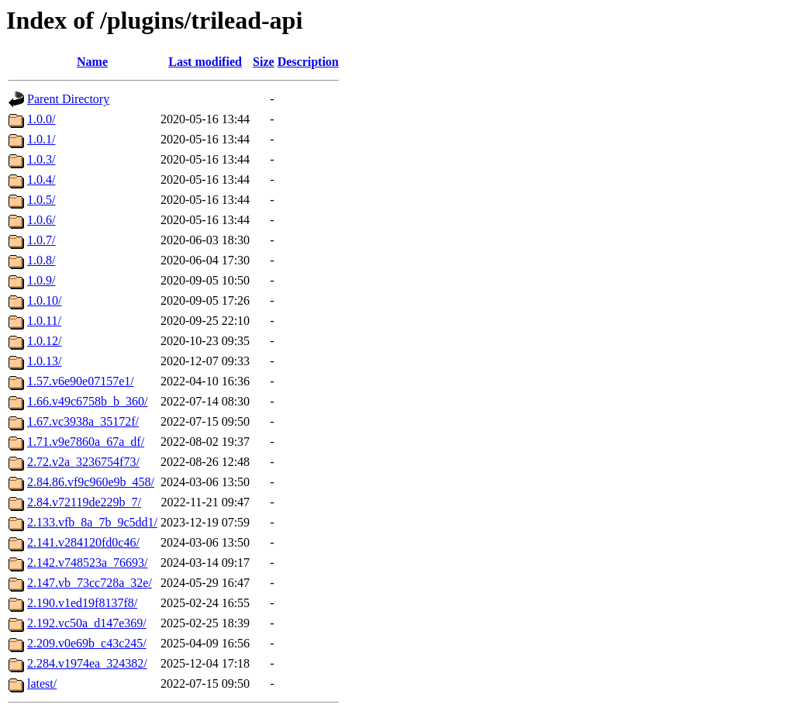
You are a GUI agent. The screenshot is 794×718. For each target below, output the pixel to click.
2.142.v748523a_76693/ (87, 562)
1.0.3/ (41, 159)
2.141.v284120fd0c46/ (83, 542)
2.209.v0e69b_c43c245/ (87, 643)
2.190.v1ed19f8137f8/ (82, 602)
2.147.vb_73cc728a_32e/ (89, 582)
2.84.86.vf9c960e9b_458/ (90, 481)
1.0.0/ (41, 119)
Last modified (205, 61)
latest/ (42, 683)
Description (308, 61)
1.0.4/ (41, 179)
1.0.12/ (44, 340)
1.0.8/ (41, 260)
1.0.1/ (41, 139)
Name (92, 61)
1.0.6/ (41, 219)
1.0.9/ (41, 280)
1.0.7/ (41, 240)
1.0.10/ (44, 300)
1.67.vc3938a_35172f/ (83, 421)
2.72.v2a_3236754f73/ (83, 461)
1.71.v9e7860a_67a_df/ (85, 441)
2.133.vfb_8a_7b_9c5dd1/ (92, 522)
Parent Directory (68, 98)
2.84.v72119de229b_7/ (84, 502)
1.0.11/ (44, 320)
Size (263, 61)
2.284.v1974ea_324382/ (87, 663)
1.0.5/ (41, 199)
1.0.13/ (44, 361)
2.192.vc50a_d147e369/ (87, 623)
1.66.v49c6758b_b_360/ (87, 401)
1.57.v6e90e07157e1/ (80, 381)
